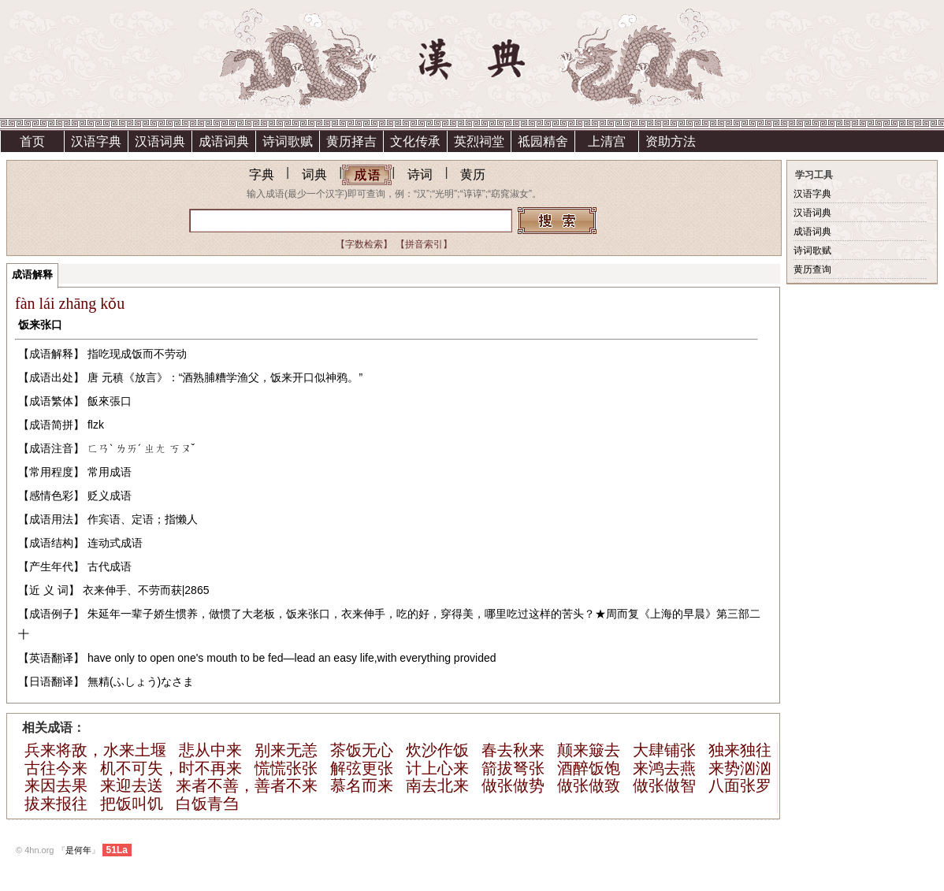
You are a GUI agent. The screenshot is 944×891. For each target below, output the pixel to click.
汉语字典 (96, 141)
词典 (314, 174)
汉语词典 (160, 141)
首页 (32, 141)
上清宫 (607, 141)
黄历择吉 (351, 141)
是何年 (78, 850)
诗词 (420, 174)
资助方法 (670, 141)
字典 (261, 174)
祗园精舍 (543, 141)
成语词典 (224, 141)
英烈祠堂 (479, 141)
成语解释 (32, 274)
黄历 (472, 174)
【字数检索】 (364, 244)
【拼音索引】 (424, 244)
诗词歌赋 (287, 141)
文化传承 (415, 141)
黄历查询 (812, 269)
